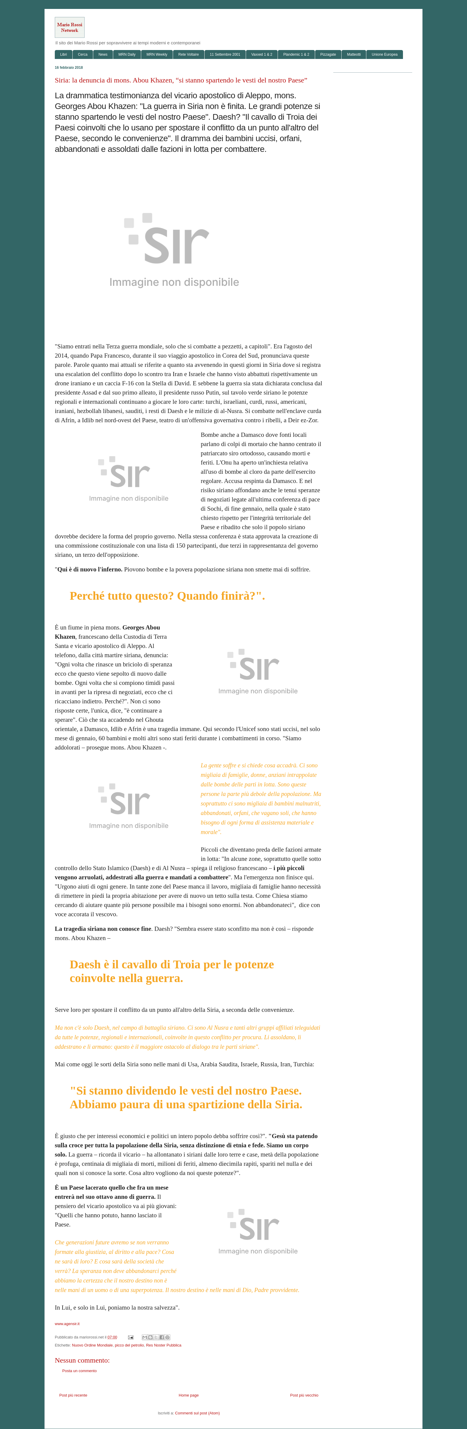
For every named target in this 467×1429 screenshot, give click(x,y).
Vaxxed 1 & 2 (262, 54)
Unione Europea (385, 54)
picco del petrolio (129, 1345)
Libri (63, 54)
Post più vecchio (304, 1395)
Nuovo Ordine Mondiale (92, 1345)
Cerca (83, 54)
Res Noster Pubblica (163, 1345)
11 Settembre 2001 (225, 54)
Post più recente (73, 1395)
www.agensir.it (67, 1324)
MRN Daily (127, 54)
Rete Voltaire (188, 54)
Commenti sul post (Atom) (197, 1413)
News (103, 54)
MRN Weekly (157, 54)
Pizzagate (328, 54)
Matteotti (354, 54)
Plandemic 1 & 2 (296, 54)
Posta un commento (79, 1371)
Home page (189, 1395)
